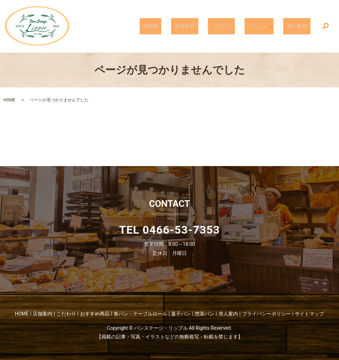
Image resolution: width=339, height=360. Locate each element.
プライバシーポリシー (266, 313)
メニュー (261, 26)
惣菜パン (204, 313)
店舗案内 (200, 26)
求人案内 (300, 26)
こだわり (231, 26)
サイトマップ (309, 313)
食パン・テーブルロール (140, 313)
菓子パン (181, 313)
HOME (172, 26)
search (325, 26)
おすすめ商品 (94, 313)
